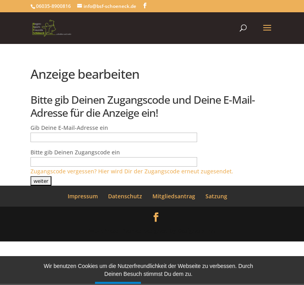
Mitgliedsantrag (173, 196)
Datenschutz (125, 196)
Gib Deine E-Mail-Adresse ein (69, 127)
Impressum (83, 196)
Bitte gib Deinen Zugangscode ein (75, 152)
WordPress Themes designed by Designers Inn (152, 230)
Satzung (216, 196)
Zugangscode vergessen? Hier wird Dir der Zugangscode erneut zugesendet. (131, 171)
